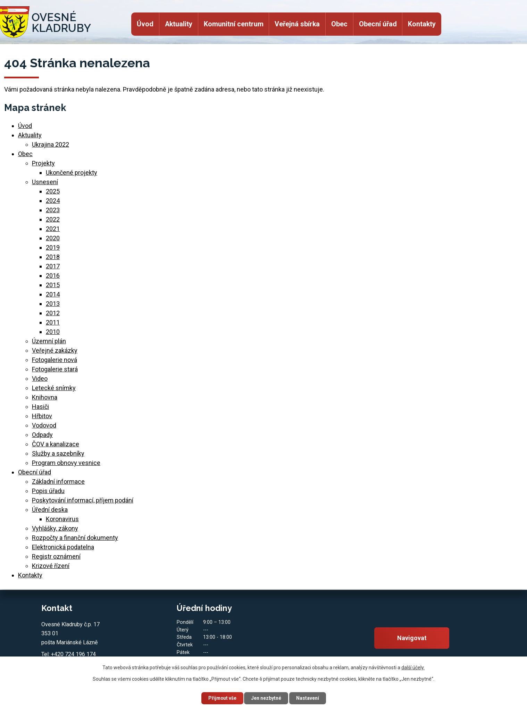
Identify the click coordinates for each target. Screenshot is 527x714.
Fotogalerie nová (54, 359)
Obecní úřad (378, 24)
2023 (53, 210)
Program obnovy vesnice (66, 462)
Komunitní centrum (234, 24)
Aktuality (178, 24)
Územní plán (49, 341)
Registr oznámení (56, 556)
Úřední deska (50, 509)
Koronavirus (62, 519)
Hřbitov (42, 416)
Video (40, 378)
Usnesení (45, 182)
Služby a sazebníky (58, 453)
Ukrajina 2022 (50, 144)
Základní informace (58, 481)
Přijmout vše (221, 698)
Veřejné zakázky (54, 350)
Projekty (43, 163)
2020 (53, 238)
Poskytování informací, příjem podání (82, 500)
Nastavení (308, 698)
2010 (53, 331)
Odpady (42, 434)
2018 (53, 256)
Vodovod (44, 425)
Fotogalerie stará (55, 369)
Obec (339, 24)
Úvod (145, 24)
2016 (53, 275)
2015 (53, 285)
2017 (53, 266)
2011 (53, 322)
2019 (53, 247)
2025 (53, 191)
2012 (53, 313)
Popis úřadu (48, 490)
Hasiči (40, 406)
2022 (53, 219)
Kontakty (422, 24)
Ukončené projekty (71, 172)
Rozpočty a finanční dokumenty (75, 537)
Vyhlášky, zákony (55, 528)
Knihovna (44, 397)
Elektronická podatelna (63, 547)
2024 (53, 200)
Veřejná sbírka (297, 24)
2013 (53, 303)
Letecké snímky (54, 388)
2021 (53, 228)
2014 (53, 294)
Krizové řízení (50, 565)
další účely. (413, 667)
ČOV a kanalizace (55, 444)
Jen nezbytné (266, 698)
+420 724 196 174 (73, 654)
